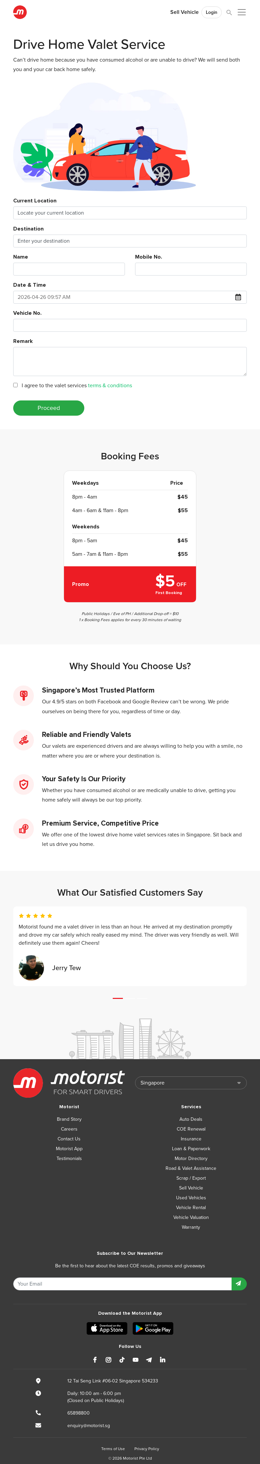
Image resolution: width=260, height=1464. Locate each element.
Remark (23, 341)
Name (20, 257)
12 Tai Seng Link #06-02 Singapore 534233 (112, 1381)
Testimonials (69, 1158)
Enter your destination (44, 241)
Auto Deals (190, 1119)
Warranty (191, 1227)
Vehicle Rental (191, 1207)
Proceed (49, 408)
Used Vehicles (191, 1198)
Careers (69, 1129)
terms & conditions (110, 385)
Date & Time (29, 285)
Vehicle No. (27, 313)
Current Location (35, 200)
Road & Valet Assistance (191, 1168)
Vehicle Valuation (191, 1217)
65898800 (78, 1413)
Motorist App (69, 1149)
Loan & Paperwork (191, 1149)
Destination (28, 228)
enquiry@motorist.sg (88, 1425)
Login (211, 12)
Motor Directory (191, 1158)
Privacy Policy (146, 1448)
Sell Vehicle (184, 12)
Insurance (191, 1139)
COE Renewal (191, 1129)
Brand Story (69, 1119)
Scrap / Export (191, 1178)
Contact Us (69, 1139)
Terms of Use (113, 1448)
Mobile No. (148, 257)
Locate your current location (51, 213)
